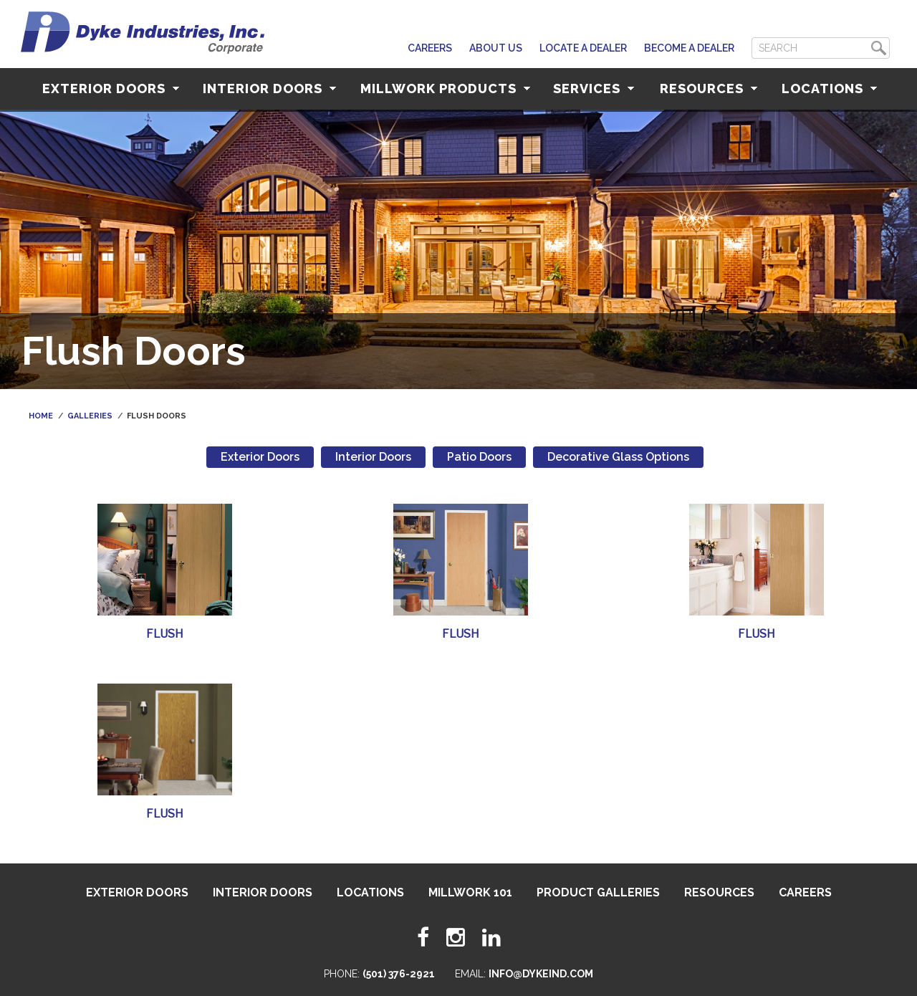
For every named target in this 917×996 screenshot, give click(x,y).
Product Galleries (598, 892)
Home (41, 416)
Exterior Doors (110, 88)
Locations (829, 88)
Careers (430, 48)
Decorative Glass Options (618, 457)
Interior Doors (269, 88)
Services (593, 88)
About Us (495, 48)
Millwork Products (445, 88)
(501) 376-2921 (399, 974)
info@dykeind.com (541, 974)
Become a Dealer (689, 48)
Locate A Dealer (583, 48)
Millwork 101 (470, 892)
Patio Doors (479, 457)
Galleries (89, 416)
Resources (708, 88)
